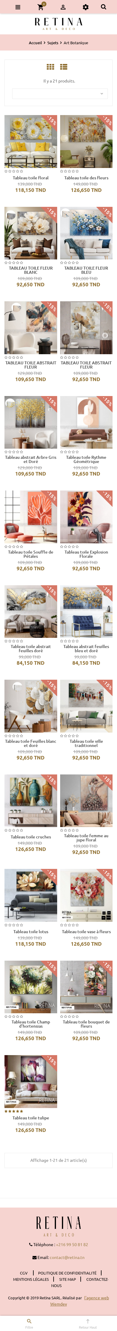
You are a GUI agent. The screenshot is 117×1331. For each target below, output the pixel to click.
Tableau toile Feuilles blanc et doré (30, 743)
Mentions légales (31, 1279)
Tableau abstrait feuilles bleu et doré (86, 648)
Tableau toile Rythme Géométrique (86, 459)
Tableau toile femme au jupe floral (86, 838)
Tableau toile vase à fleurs (86, 932)
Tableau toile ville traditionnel (86, 743)
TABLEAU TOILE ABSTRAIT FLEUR (30, 365)
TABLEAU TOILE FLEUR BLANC (31, 270)
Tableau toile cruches (31, 837)
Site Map (67, 1279)
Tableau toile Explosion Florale (86, 554)
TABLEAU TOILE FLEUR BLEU (86, 270)
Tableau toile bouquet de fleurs (86, 1024)
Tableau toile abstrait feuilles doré (31, 648)
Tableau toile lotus (30, 932)
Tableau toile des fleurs (86, 178)
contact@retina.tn (67, 1257)
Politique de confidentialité (67, 1272)
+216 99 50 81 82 (72, 1244)
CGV (24, 1272)
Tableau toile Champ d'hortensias (31, 1024)
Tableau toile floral (31, 178)
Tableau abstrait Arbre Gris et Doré (30, 459)
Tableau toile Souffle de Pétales (30, 554)
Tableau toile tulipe (31, 1118)
